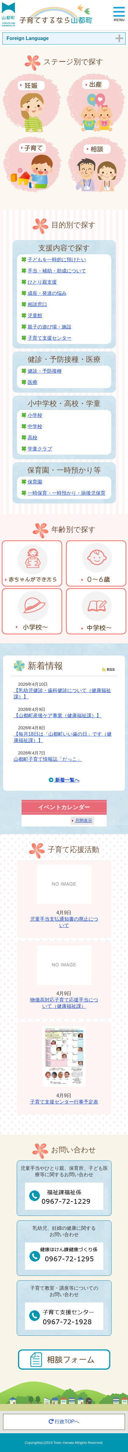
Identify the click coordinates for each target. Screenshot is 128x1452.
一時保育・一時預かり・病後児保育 (67, 493)
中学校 (35, 426)
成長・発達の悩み (47, 293)
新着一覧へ (64, 780)
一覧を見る (115, 1129)
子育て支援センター (49, 338)
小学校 (35, 415)
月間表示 (83, 820)
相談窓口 (37, 304)
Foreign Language (27, 38)
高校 (32, 437)
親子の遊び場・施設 (49, 326)
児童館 (35, 315)
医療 (32, 382)
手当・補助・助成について (57, 270)
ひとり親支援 (42, 282)
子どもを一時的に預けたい (57, 259)
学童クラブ (40, 448)
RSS (108, 669)
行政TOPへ (64, 1421)
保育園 (35, 481)
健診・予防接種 (45, 371)
